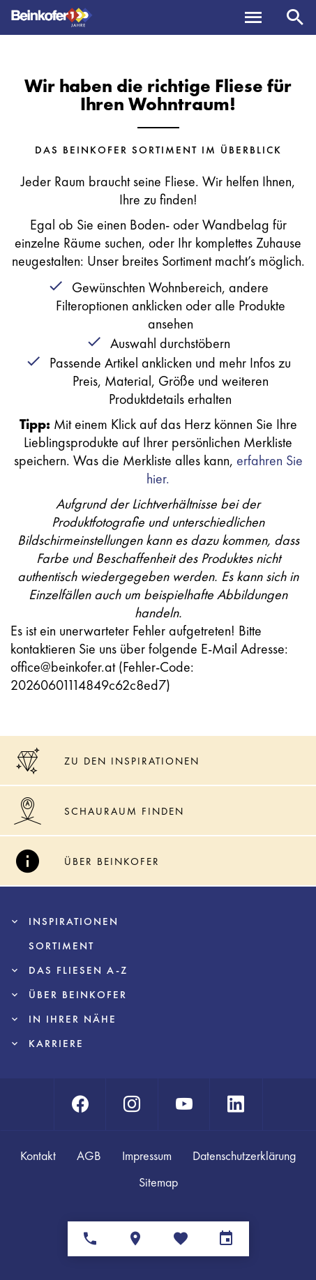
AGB (89, 1155)
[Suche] (295, 17)
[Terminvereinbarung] (226, 1238)
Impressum (147, 1155)
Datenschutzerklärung (244, 1155)
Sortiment (61, 946)
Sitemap (158, 1182)
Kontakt (38, 1155)
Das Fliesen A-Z (78, 970)
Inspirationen (74, 921)
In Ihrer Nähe (72, 1019)
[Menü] (253, 17)
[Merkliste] (181, 1238)
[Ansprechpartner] (90, 1238)
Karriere (56, 1044)
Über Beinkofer (78, 995)
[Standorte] (135, 1238)
